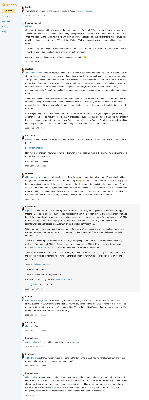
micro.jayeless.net (92, 11)
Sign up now (8, 11)
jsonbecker (38, 354)
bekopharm (38, 136)
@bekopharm (39, 177)
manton (36, 297)
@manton (42, 285)
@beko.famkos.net (41, 73)
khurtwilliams (39, 338)
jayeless (36, 7)
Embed (50, 15)
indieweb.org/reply (50, 264)
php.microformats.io (41, 148)
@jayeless (37, 26)
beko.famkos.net (40, 23)
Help (4, 31)
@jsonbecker (38, 342)
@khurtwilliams (39, 358)
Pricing (5, 26)
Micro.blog (11, 4)
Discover (6, 21)
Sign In (5, 16)
